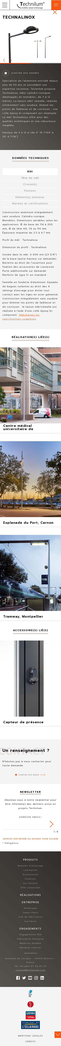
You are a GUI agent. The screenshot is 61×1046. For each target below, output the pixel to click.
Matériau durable (30, 943)
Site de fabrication (30, 916)
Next (11, 59)
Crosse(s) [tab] (30, 184)
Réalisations (30, 895)
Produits (30, 860)
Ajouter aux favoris (25, 73)
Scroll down (57, 1034)
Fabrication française (30, 938)
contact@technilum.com (30, 970)
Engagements (30, 928)
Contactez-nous (29, 775)
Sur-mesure (30, 883)
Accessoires (30, 874)
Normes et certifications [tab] (30, 203)
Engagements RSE (30, 934)
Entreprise (30, 902)
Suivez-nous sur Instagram (35, 977)
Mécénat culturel (30, 947)
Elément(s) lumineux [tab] (30, 197)
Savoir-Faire (30, 912)
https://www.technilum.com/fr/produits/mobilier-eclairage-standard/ (55, 12)
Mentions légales (30, 1035)
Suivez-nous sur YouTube (29, 977)
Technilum (30, 5)
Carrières (30, 921)
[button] (5, 5)
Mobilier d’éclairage (30, 865)
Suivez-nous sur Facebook (17, 977)
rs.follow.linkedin (41, 977)
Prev (4, 59)
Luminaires (30, 870)
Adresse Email (30, 817)
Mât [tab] (30, 171)
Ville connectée (30, 887)
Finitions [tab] (30, 191)
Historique (30, 908)
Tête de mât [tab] (30, 178)
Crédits (30, 1041)
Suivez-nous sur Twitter (23, 977)
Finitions (30, 878)
